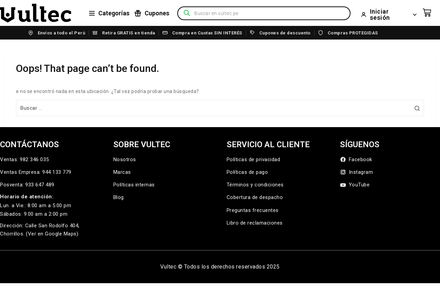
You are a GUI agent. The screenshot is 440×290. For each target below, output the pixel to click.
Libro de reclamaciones (255, 223)
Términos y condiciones (255, 185)
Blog (118, 197)
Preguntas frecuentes (253, 210)
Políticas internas (134, 185)
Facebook (356, 159)
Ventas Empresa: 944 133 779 (35, 172)
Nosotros (124, 159)
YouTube (355, 185)
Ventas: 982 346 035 (24, 159)
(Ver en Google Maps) (52, 234)
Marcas (122, 172)
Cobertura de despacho (255, 197)
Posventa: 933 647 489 (27, 185)
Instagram (356, 172)
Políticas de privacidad (253, 159)
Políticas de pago (247, 172)
